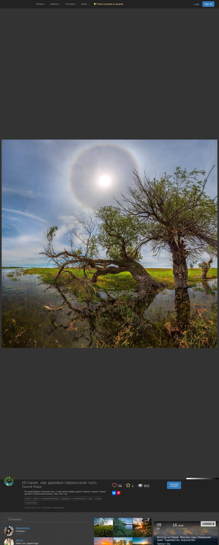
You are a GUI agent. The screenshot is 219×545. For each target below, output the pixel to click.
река (36, 498)
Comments (15, 519)
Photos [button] (40, 4)
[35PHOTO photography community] (17, 4)
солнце (98, 498)
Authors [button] (55, 4)
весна (28, 498)
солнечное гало (79, 498)
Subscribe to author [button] (174, 485)
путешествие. (31, 503)
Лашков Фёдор (32, 487)
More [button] (85, 4)
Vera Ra (19, 540)
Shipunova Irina (22, 528)
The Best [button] (71, 4)
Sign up (208, 4)
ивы (90, 498)
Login (196, 4)
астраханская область (50, 498)
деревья (65, 498)
